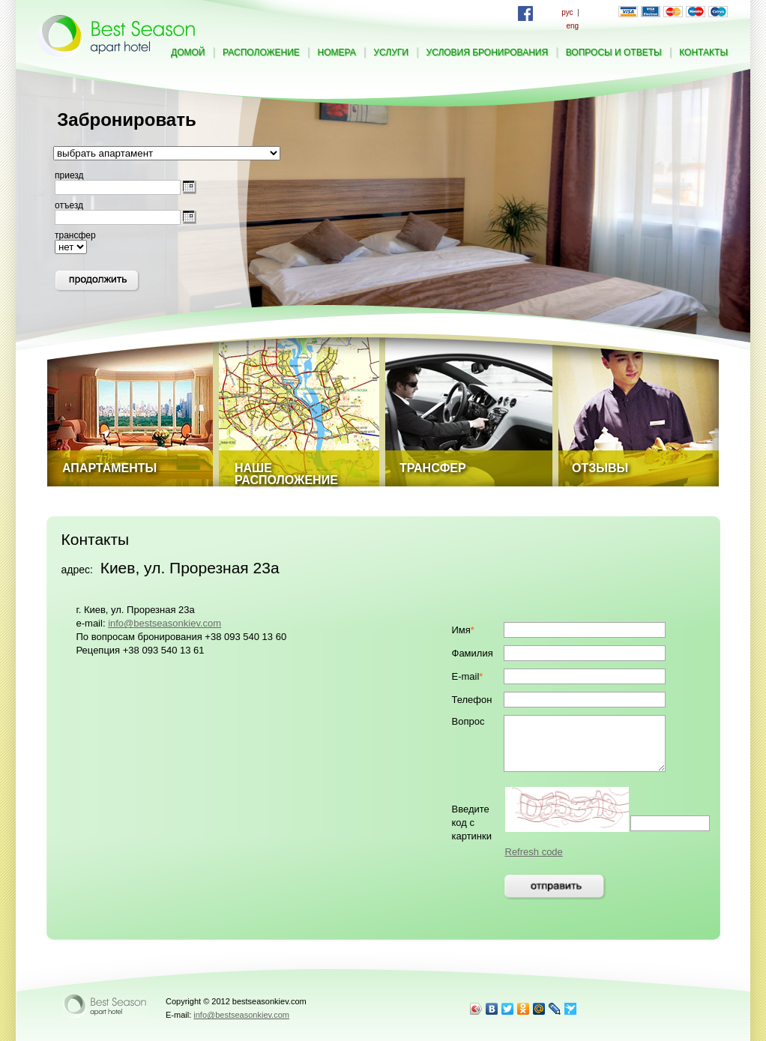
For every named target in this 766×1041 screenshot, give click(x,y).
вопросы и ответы (614, 52)
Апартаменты (109, 468)
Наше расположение (286, 474)
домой (188, 52)
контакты (703, 52)
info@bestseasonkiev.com (241, 1014)
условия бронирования (487, 52)
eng (572, 26)
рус (567, 12)
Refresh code (534, 851)
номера (337, 52)
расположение (261, 52)
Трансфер (432, 468)
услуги (390, 52)
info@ (164, 623)
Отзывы (600, 468)
